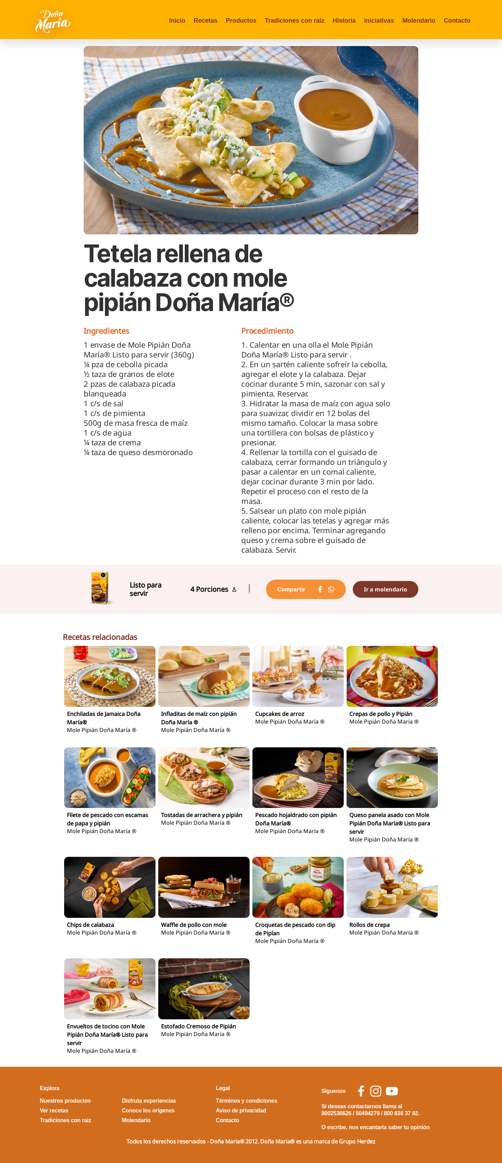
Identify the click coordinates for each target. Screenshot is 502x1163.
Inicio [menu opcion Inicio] (177, 20)
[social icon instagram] (376, 1091)
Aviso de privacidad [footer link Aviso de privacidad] (241, 1110)
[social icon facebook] (361, 1091)
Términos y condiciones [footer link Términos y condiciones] (246, 1101)
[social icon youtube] (392, 1091)
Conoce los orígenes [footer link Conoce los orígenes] (148, 1110)
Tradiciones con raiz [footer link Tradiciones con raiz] (65, 1120)
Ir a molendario (385, 589)
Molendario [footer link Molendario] (136, 1120)
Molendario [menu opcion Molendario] (418, 20)
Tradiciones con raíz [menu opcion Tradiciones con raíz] (295, 20)
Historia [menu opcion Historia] (344, 20)
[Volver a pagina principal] (54, 21)
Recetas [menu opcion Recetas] (206, 20)
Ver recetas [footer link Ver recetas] (54, 1110)
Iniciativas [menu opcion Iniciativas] (379, 20)
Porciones (212, 589)
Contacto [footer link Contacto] (227, 1120)
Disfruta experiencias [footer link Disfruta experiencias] (149, 1101)
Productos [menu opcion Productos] (241, 20)
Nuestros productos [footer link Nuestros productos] (65, 1101)
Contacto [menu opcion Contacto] (457, 20)
